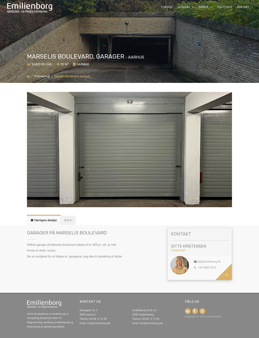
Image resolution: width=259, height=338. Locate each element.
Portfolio (224, 7)
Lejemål (185, 7)
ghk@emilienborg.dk (208, 261)
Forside (167, 7)
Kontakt (245, 7)
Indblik (205, 7)
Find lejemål (42, 76)
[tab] (44, 220)
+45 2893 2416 (206, 267)
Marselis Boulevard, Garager (72, 76)
